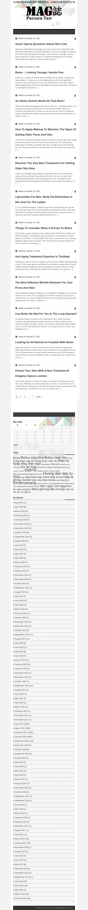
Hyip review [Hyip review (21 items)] (49, 480)
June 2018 (19, 805)
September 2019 (22, 796)
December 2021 (22, 715)
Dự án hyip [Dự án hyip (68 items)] (28, 467)
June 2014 (19, 885)
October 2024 (21, 583)
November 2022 (22, 677)
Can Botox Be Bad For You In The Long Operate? (46, 313)
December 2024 (22, 575)
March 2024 (20, 609)
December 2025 (22, 524)
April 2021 (19, 724)
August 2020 (20, 758)
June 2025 (19, 549)
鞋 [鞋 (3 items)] (30, 492)
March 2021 (20, 728)
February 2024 (21, 613)
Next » (39, 397)
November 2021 (22, 720)
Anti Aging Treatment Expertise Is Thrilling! (42, 256)
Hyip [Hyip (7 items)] (22, 477)
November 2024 (22, 579)
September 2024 (22, 588)
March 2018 (20, 813)
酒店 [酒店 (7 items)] (26, 492)
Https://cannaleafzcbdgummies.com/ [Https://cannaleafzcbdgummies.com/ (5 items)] (28, 474)
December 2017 (22, 826)
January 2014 (21, 898)
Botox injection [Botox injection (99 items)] (32, 457)
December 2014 (22, 873)
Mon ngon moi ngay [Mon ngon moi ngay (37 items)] (53, 486)
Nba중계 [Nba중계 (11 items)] (27, 489)
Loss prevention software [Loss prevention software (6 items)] (23, 486)
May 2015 (19, 864)
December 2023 (22, 622)
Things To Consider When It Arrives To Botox (43, 228)
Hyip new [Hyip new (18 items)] (36, 480)
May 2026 (19, 503)
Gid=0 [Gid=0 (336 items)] (30, 470)
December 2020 (22, 741)
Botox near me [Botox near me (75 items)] (56, 457)
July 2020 (19, 762)
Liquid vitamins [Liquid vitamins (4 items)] (42, 483)
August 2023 (20, 639)
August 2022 (20, 690)
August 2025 (20, 541)
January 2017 (21, 843)
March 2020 (20, 779)
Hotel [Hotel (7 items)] (57, 471)
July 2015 (19, 856)
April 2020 (19, 775)
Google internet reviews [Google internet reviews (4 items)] (46, 471)
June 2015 (19, 860)
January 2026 (21, 520)
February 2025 (21, 566)
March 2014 (20, 894)
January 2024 (21, 617)
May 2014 (19, 890)
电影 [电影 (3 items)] (18, 492)
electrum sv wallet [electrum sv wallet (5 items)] (44, 467)
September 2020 (22, 754)
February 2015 (21, 868)
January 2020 (21, 783)
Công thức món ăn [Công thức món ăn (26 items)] (45, 460)
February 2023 (21, 664)
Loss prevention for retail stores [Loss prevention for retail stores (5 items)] (61, 484)
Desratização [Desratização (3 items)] (45, 464)
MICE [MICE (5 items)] (37, 486)
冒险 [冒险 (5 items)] (72, 490)
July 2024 (19, 596)
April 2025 (19, 558)
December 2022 (22, 673)
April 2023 (19, 656)
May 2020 (19, 771)
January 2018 (21, 822)
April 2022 (19, 703)
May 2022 (19, 698)
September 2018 (22, 800)
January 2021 (21, 737)
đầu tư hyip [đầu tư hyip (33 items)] (57, 489)
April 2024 (19, 605)
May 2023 (19, 651)
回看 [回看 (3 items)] (14, 492)
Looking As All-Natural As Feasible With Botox (44, 342)
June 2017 (19, 834)
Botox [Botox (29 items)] (16, 457)
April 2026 (19, 507)
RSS (57, 23)
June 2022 (19, 694)
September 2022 (22, 686)
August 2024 (20, 592)
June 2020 (19, 766)
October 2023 (21, 630)
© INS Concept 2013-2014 (45, 908)
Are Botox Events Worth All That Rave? (40, 100)
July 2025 (19, 545)
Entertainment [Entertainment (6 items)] (58, 467)
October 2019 (21, 792)
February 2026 (21, 515)
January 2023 (21, 668)
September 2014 (22, 877)
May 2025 (19, 554)
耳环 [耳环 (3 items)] (22, 492)
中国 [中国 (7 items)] (67, 489)
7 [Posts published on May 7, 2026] (44, 432)
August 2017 (20, 830)
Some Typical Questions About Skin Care (41, 44)
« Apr (15, 445)
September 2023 (22, 634)
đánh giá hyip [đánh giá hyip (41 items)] (41, 489)
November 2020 (22, 745)
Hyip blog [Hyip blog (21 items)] (30, 477)
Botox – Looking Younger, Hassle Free (39, 72)
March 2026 (20, 511)
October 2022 (21, 681)
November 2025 (22, 528)
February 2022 (21, 711)
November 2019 (22, 788)
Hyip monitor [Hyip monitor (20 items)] (23, 480)
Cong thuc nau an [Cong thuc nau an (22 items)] (23, 460)
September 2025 (22, 537)
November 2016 (22, 847)
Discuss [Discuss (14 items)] (55, 464)
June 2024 (19, 600)
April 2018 (19, 809)
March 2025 (20, 562)
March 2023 (20, 660)
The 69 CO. (69, 908)
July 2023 (19, 643)
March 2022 (20, 707)
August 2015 (20, 851)
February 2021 (21, 732)
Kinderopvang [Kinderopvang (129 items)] (24, 483)
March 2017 (20, 839)
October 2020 (21, 749)
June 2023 (19, 647)
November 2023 (22, 626)
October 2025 (21, 532)
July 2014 (19, 881)
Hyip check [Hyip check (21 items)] (42, 477)
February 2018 (21, 817)
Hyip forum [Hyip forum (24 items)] (56, 477)
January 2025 (21, 571)
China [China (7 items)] (69, 458)
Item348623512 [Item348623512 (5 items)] (62, 480)
